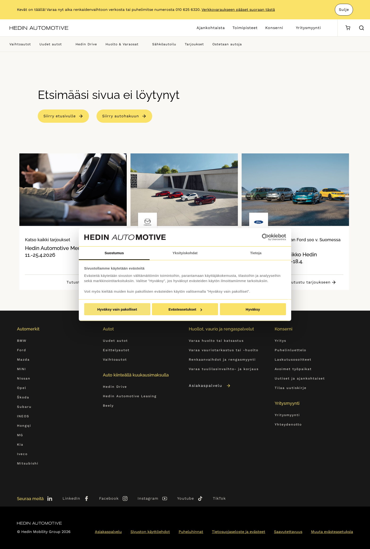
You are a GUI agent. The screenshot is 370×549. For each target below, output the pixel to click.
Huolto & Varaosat (122, 44)
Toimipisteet (245, 27)
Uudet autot (50, 44)
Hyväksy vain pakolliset (117, 309)
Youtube (185, 498)
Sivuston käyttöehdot (150, 531)
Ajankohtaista (211, 27)
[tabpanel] (73, 221)
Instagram (148, 498)
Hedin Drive (86, 44)
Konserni (274, 27)
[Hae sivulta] (361, 28)
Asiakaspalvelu (210, 385)
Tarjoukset (194, 44)
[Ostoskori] (347, 28)
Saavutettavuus (288, 531)
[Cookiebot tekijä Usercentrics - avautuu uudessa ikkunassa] (265, 237)
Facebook (109, 498)
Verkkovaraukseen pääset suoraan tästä (238, 9)
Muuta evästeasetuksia (332, 531)
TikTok (219, 498)
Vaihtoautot (20, 44)
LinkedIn (71, 498)
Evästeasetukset (185, 309)
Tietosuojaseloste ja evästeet (238, 531)
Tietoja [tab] (255, 253)
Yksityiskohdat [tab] (185, 253)
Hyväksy (253, 309)
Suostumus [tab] (114, 253)
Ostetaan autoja (227, 44)
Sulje (344, 9)
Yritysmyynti (308, 27)
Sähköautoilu (164, 44)
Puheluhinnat (191, 531)
